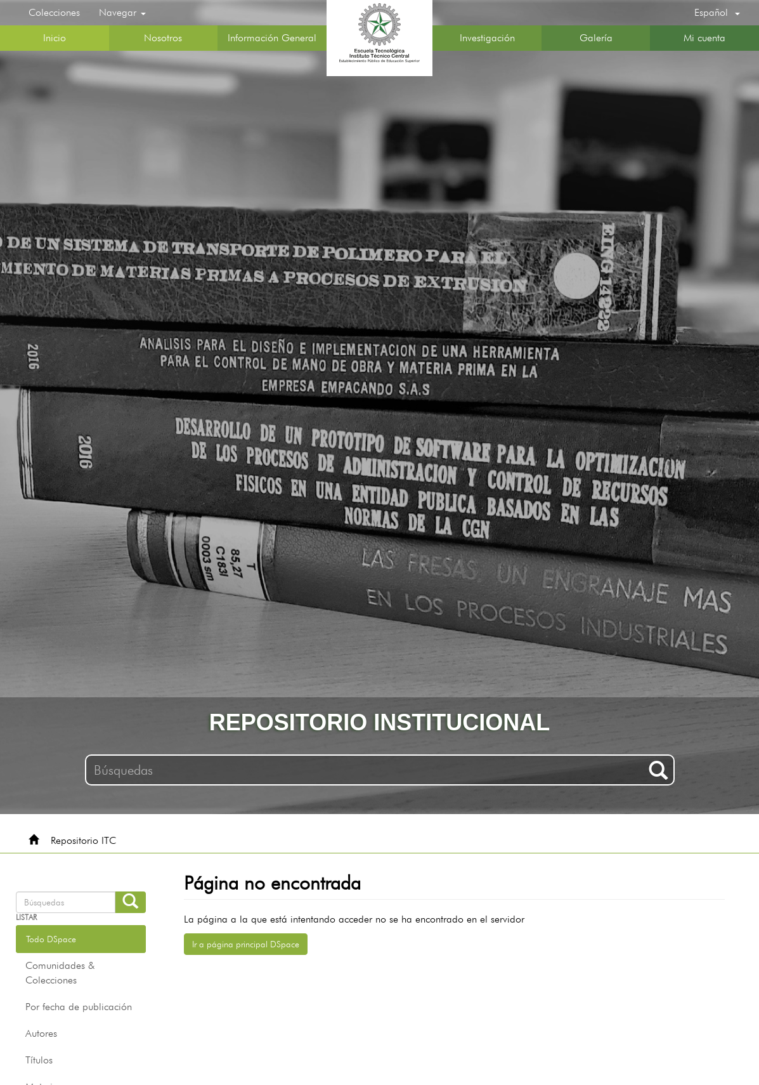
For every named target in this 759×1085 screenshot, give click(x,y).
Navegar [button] (122, 12)
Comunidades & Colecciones (59, 972)
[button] (717, 12)
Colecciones (54, 12)
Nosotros (163, 38)
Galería (596, 38)
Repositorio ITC (83, 840)
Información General (272, 38)
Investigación (487, 38)
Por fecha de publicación (78, 1007)
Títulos (39, 1060)
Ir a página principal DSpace (245, 944)
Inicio (54, 38)
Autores (41, 1033)
